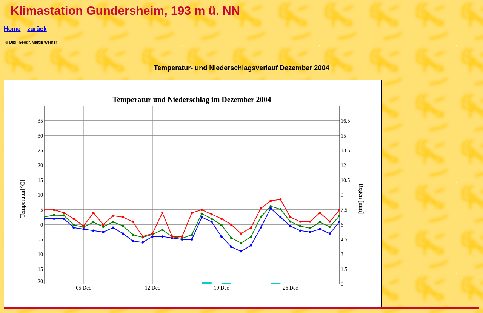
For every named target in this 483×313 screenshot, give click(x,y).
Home (12, 29)
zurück (37, 29)
